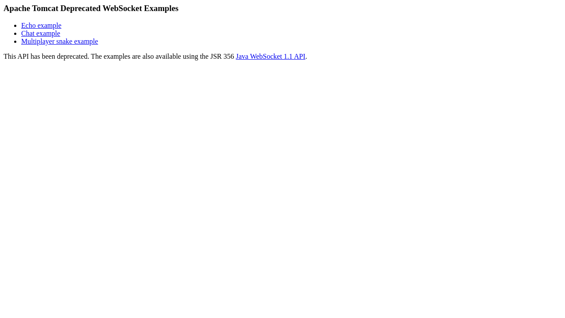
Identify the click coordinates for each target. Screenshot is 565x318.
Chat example (40, 33)
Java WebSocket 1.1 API (270, 56)
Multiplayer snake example (59, 41)
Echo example (41, 25)
